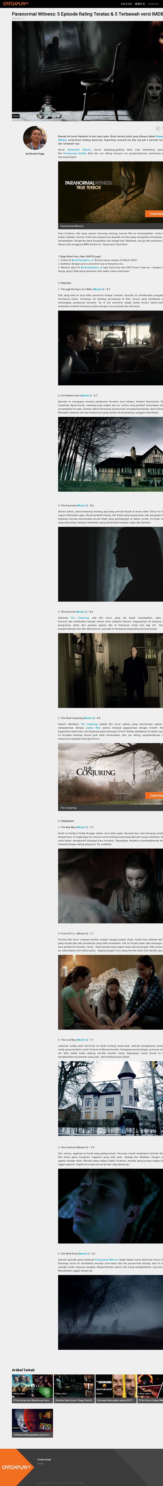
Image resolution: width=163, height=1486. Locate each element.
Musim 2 (86, 395)
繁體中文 (140, 4)
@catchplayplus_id (82, 260)
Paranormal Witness (79, 149)
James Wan (93, 727)
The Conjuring (80, 617)
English (126, 4)
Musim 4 (89, 718)
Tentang (40, 1463)
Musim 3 (98, 289)
